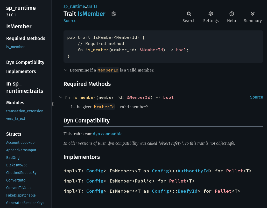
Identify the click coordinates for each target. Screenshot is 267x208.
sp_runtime (74, 6)
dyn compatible (107, 133)
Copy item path (113, 13)
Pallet (234, 171)
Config (94, 171)
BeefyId (188, 191)
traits (92, 6)
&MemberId (151, 49)
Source (70, 20)
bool (181, 49)
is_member (97, 49)
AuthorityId (193, 171)
